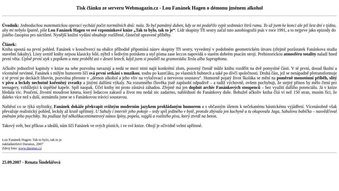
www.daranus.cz (30, 148)
